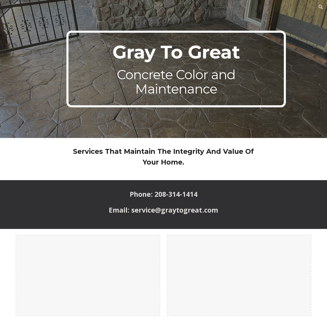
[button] (321, 7)
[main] (176, 69)
